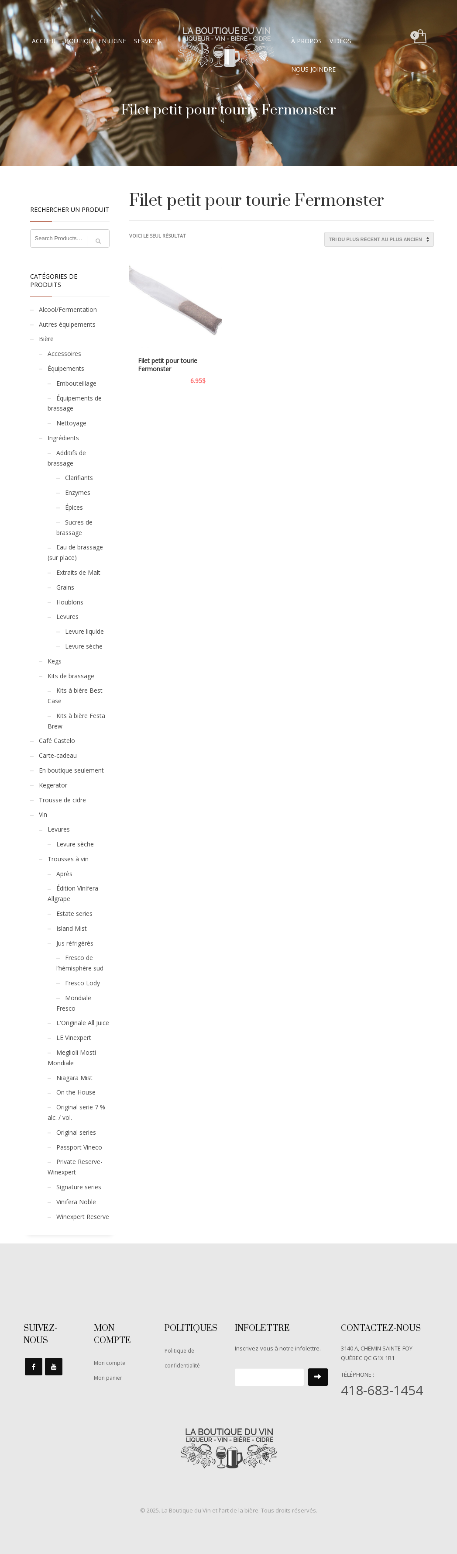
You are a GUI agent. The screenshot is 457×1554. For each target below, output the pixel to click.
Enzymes (77, 492)
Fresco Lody (82, 983)
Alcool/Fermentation (68, 309)
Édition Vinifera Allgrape (73, 893)
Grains (65, 587)
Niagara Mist (74, 1078)
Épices (74, 507)
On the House (76, 1092)
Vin (43, 814)
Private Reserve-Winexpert (75, 1166)
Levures (67, 616)
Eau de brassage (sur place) (75, 552)
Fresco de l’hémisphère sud (79, 962)
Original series (76, 1132)
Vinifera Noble (76, 1202)
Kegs (55, 661)
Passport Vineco (79, 1147)
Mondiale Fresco (73, 1003)
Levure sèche (84, 646)
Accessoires (64, 353)
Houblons (69, 602)
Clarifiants (79, 477)
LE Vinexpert (73, 1037)
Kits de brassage (71, 676)
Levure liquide (84, 631)
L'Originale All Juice (82, 1023)
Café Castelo (57, 740)
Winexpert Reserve (82, 1216)
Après (64, 874)
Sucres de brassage (74, 527)
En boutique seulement (71, 770)
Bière (46, 339)
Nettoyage (71, 423)
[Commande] (379, 239)
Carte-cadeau (58, 755)
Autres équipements (67, 324)
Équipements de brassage (75, 403)
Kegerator (53, 785)
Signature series (78, 1187)
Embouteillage (76, 383)
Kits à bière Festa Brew (76, 720)
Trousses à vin (68, 859)
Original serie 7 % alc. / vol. (76, 1112)
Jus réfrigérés (74, 943)
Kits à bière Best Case (75, 695)
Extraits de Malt (78, 572)
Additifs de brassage (67, 458)
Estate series (74, 913)
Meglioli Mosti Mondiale (72, 1057)
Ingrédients (63, 438)
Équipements (66, 368)
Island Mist (71, 928)
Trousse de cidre (62, 800)
